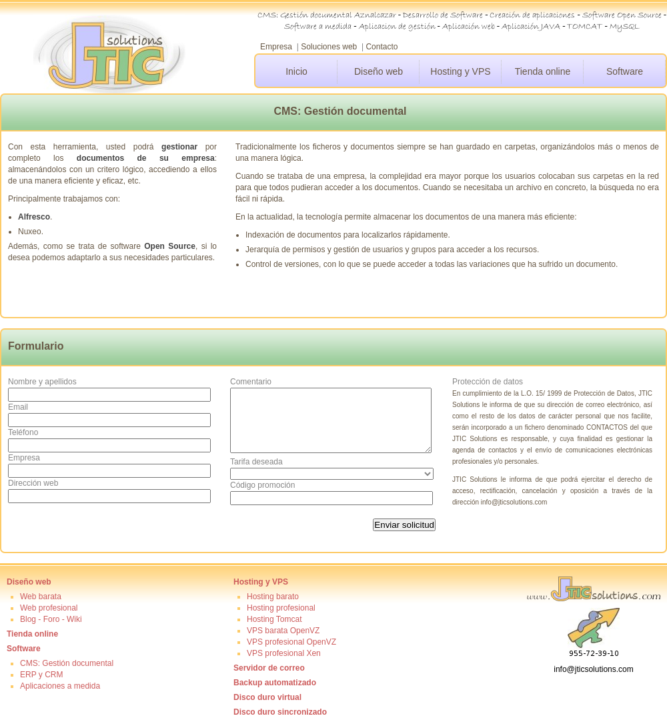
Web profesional (49, 608)
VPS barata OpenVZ (283, 630)
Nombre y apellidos (42, 381)
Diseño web (378, 71)
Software (624, 71)
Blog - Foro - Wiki (51, 619)
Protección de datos (487, 381)
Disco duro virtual (267, 697)
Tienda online (543, 71)
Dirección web (33, 483)
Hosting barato (273, 596)
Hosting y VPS (460, 71)
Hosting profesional (281, 608)
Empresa (276, 46)
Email (18, 407)
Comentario (250, 381)
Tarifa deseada (256, 461)
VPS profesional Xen (284, 653)
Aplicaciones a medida (60, 686)
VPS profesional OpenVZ (291, 642)
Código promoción (262, 485)
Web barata (40, 596)
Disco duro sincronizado (280, 712)
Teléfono (23, 432)
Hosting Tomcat (274, 619)
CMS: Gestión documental (66, 663)
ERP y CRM (41, 674)
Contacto (382, 46)
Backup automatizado (274, 682)
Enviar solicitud (404, 525)
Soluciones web (329, 46)
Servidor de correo (269, 668)
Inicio (296, 71)
